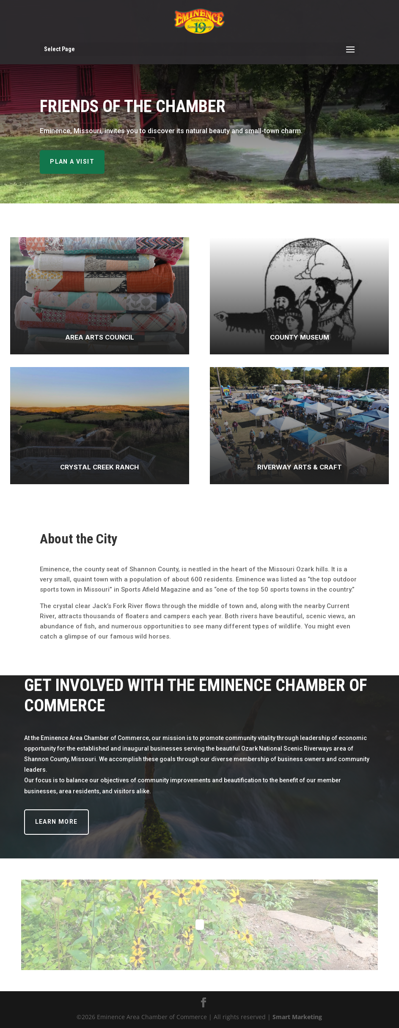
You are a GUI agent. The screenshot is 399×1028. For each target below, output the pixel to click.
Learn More (56, 821)
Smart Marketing (297, 1017)
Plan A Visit (72, 161)
